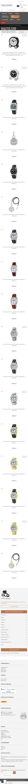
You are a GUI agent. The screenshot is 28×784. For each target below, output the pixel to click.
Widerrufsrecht (4, 737)
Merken (1, 35)
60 (14, 32)
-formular (9, 737)
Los (23, 10)
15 (9, 32)
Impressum (3, 748)
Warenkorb (25, 5)
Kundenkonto (21, 1)
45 (12, 32)
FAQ (2, 739)
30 (11, 32)
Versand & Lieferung (5, 732)
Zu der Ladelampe (14, 606)
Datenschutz (3, 734)
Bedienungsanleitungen (5, 736)
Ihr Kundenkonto (4, 730)
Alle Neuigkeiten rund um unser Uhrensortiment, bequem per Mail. (13, 771)
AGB (2, 749)
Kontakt (2, 733)
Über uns (3, 746)
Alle (16, 32)
